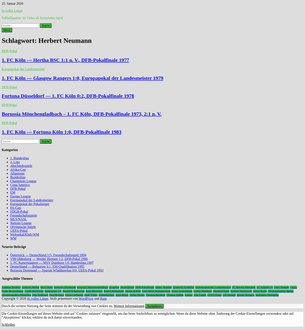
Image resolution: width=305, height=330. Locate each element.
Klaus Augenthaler (182, 291)
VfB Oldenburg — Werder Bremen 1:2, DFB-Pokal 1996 (49, 259)
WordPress (86, 298)
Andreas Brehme (11, 287)
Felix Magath (281, 287)
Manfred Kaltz (221, 291)
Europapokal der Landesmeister (23, 69)
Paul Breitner (56, 294)
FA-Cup (15, 208)
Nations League (21, 223)
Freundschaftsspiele (23, 215)
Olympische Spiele (23, 227)
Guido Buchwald (34, 291)
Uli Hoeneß (229, 294)
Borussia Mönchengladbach (92, 287)
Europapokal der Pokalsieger (29, 204)
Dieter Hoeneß (163, 287)
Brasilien (114, 287)
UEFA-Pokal (19, 230)
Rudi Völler (91, 294)
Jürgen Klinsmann (114, 291)
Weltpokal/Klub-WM (24, 234)
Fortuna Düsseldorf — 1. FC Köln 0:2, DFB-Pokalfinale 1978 (68, 96)
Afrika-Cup (18, 169)
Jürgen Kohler (133, 291)
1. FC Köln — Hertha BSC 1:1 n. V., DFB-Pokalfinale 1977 (65, 60)
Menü (6, 30)
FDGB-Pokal (19, 211)
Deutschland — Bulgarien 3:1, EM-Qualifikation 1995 (47, 266)
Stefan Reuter (137, 294)
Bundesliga (17, 177)
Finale (293, 287)
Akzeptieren (154, 306)
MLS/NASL (18, 219)
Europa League (20, 196)
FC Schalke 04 (264, 287)
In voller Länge (12, 11)
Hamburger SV (53, 291)
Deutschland (127, 287)
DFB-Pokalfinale (144, 287)
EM (12, 192)
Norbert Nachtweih (241, 291)
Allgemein (17, 173)
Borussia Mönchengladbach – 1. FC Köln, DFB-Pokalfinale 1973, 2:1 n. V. (82, 114)
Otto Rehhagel (40, 294)
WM (13, 238)
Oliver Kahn (260, 291)
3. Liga (15, 162)
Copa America (20, 185)
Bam (103, 298)
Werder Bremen (245, 294)
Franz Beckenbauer (13, 291)
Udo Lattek (200, 294)
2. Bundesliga (19, 158)
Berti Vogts (46, 287)
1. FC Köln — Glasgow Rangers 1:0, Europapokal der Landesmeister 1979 (82, 78)
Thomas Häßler (175, 294)
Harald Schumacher (73, 291)
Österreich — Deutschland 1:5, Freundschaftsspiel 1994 (48, 255)
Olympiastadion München (16, 294)
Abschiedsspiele (21, 166)
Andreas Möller (30, 287)
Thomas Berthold (155, 294)
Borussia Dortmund (65, 287)
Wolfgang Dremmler (267, 294)
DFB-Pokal (9, 51)
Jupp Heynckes (94, 291)
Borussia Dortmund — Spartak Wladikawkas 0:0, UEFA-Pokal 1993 (56, 270)
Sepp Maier (122, 294)
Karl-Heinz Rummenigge (156, 291)
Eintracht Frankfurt (183, 287)
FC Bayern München (244, 287)
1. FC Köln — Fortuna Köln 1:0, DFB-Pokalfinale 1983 (61, 132)
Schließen (8, 324)
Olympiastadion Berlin (281, 291)
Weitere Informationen (129, 306)
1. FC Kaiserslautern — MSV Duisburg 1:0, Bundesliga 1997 (52, 262)
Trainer (188, 294)
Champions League (23, 181)
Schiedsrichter (106, 294)
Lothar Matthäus (202, 291)
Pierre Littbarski (74, 294)
